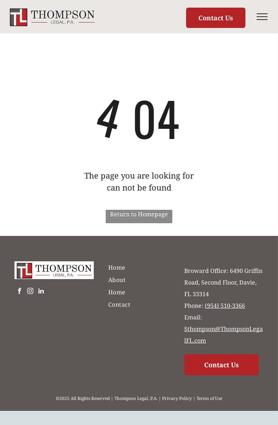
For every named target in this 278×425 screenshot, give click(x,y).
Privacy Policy (177, 398)
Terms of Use (209, 398)
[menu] (262, 16)
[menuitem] (139, 267)
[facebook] (19, 292)
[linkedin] (41, 292)
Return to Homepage (139, 214)
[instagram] (30, 292)
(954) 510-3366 (225, 306)
